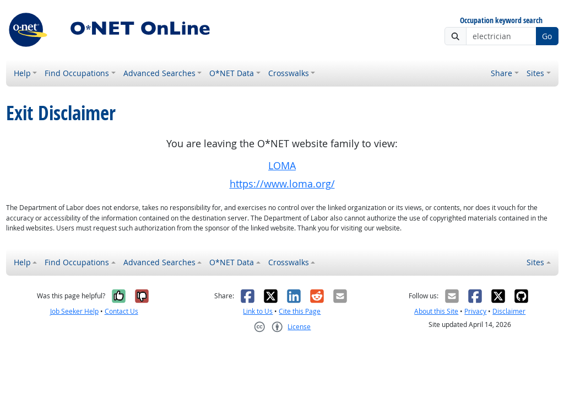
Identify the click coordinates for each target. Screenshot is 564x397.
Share (501, 73)
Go (547, 36)
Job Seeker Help (74, 311)
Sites (535, 73)
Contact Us (121, 311)
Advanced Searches (159, 73)
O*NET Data (231, 73)
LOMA (282, 165)
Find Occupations (77, 73)
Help (22, 73)
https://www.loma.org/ (282, 184)
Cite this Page (300, 311)
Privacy (475, 311)
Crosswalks (288, 73)
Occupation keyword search (501, 20)
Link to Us (258, 311)
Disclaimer (508, 311)
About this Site (436, 311)
